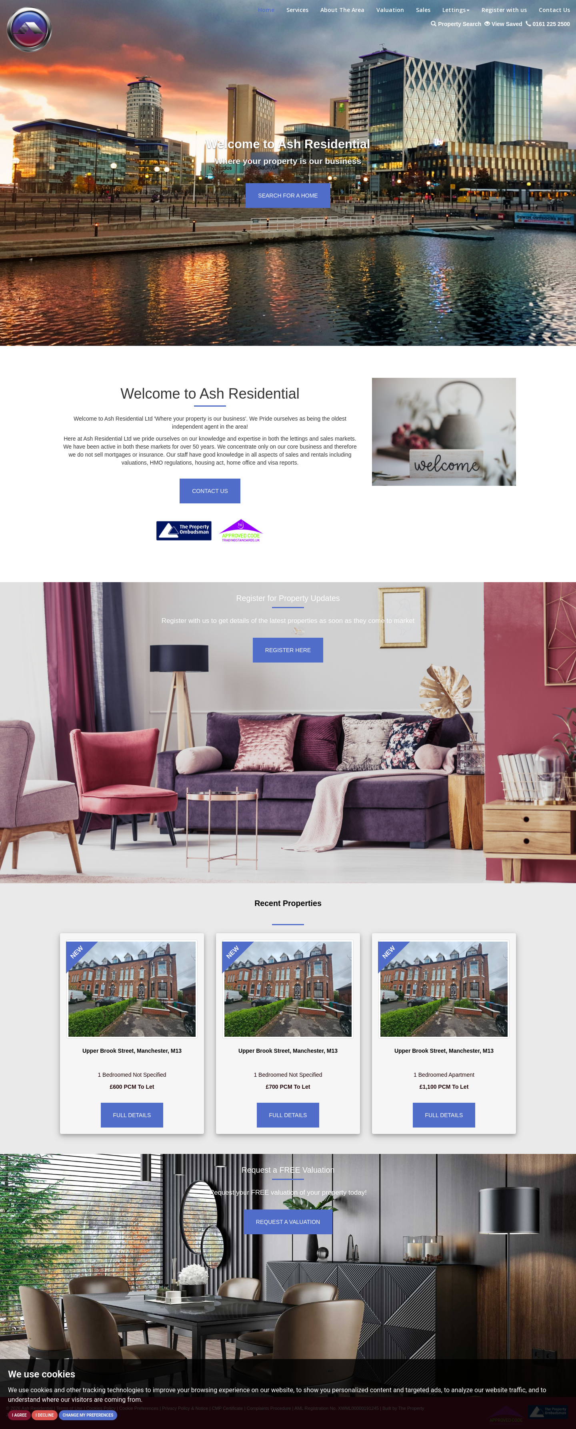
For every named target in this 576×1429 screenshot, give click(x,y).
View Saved (503, 24)
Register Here (288, 650)
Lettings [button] (456, 10)
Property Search (456, 24)
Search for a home (288, 195)
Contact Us (554, 10)
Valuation (390, 10)
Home (266, 10)
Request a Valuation (288, 1222)
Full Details (132, 1115)
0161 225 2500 (548, 24)
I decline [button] (45, 1415)
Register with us (504, 10)
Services (297, 10)
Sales (423, 10)
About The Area (342, 10)
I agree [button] (19, 1415)
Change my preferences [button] (88, 1415)
